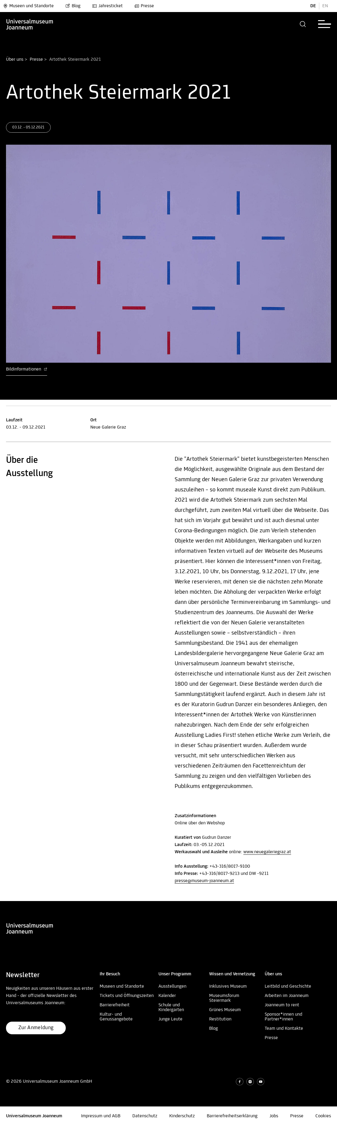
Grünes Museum (225, 1010)
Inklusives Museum (228, 986)
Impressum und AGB (100, 1116)
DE (313, 6)
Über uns (14, 59)
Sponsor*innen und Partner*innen (283, 1017)
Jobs (273, 1116)
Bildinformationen (26, 369)
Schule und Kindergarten (171, 1007)
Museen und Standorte (28, 6)
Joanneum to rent (282, 1005)
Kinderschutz (182, 1116)
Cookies (323, 1116)
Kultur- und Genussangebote (116, 1017)
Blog (72, 6)
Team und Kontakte (284, 1028)
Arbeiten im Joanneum (286, 995)
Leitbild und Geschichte (288, 986)
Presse (144, 6)
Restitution (220, 1019)
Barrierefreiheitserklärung (232, 1116)
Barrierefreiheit (115, 1005)
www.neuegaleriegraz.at (267, 852)
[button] (303, 24)
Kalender (167, 995)
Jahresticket (107, 6)
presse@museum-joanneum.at (204, 880)
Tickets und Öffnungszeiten (127, 995)
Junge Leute (170, 1019)
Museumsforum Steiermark (224, 998)
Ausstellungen (172, 986)
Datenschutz (144, 1116)
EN (325, 6)
